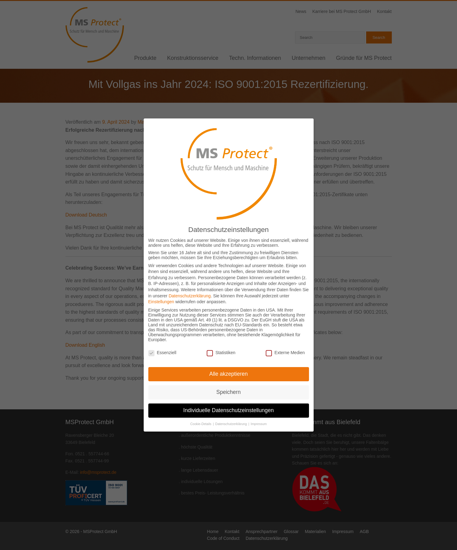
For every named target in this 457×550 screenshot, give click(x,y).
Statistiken (221, 340)
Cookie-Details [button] (201, 411)
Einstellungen (161, 289)
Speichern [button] (228, 380)
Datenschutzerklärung (190, 283)
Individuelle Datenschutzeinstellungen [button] (228, 398)
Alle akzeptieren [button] (228, 361)
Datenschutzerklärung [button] (231, 411)
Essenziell (162, 340)
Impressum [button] (259, 411)
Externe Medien (285, 340)
